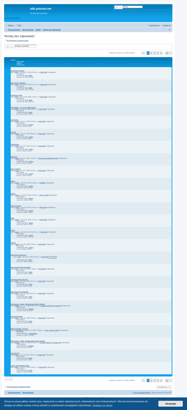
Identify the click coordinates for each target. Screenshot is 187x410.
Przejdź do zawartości (12, 18)
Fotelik (13, 230)
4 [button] (157, 53)
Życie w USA (44, 195)
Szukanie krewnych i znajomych (50, 306)
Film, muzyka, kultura (52, 330)
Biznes (13, 181)
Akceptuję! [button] (170, 404)
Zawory (13, 193)
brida (16, 72)
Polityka (42, 183)
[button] (144, 53)
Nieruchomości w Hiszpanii (19, 292)
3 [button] (154, 53)
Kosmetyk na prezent (17, 71)
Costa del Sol (15, 353)
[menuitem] (18, 25)
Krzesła (13, 243)
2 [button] (151, 53)
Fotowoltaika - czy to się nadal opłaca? (23, 107)
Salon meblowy (16, 169)
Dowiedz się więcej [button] (102, 405)
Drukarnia (14, 157)
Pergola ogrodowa (16, 316)
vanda (17, 121)
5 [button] (161, 53)
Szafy (12, 218)
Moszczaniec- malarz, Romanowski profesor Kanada (28, 304)
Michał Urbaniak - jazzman (19, 329)
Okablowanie (15, 144)
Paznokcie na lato (16, 95)
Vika (19, 257)
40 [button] (167, 53)
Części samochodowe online (20, 365)
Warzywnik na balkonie (18, 83)
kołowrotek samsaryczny (19, 255)
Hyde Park (43, 72)
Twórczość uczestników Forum (48, 158)
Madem (17, 306)
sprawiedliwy (19, 330)
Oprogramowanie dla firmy (19, 279)
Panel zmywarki (16, 206)
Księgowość (14, 120)
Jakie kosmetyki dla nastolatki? (21, 267)
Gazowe (13, 132)
